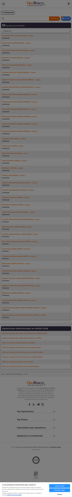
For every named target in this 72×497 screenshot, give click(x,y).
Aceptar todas (59, 486)
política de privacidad (14, 495)
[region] (36, 489)
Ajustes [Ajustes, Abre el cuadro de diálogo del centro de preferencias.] (59, 494)
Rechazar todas (60, 490)
